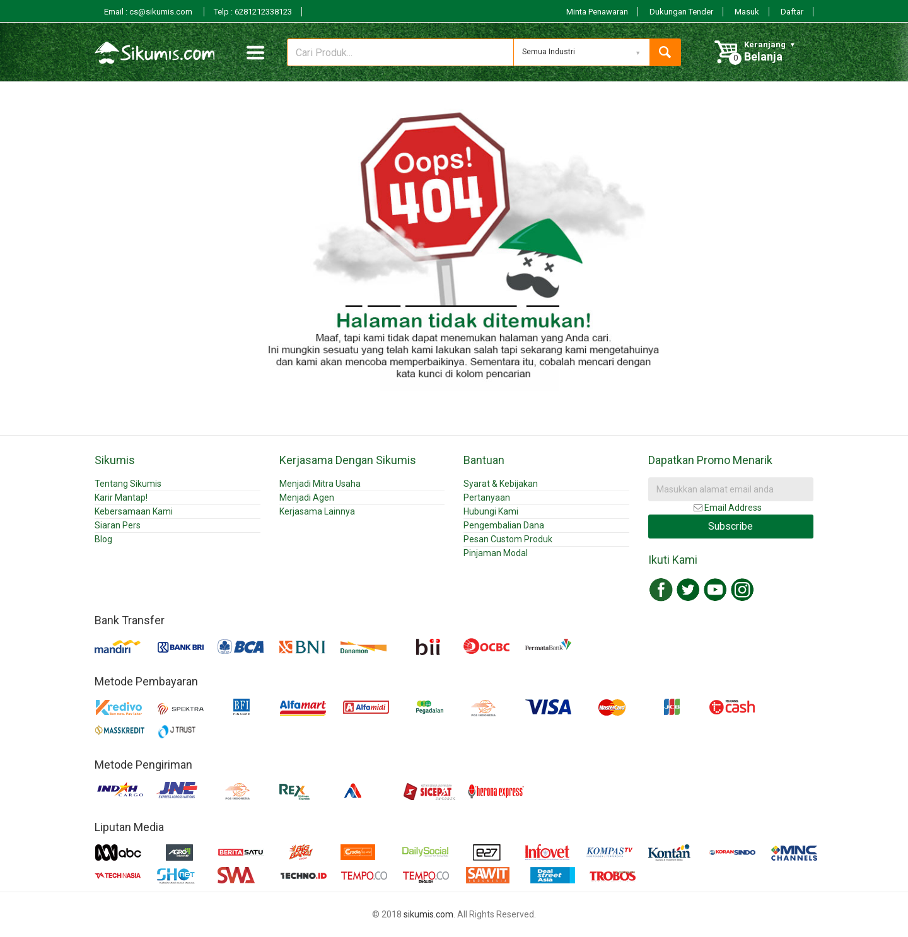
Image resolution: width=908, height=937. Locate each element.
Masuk (747, 11)
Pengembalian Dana (503, 525)
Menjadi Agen (306, 497)
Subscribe (730, 526)
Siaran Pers (118, 525)
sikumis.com (428, 914)
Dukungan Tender (681, 11)
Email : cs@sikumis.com (149, 11)
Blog (103, 539)
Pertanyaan (486, 497)
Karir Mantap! (121, 497)
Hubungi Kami (490, 511)
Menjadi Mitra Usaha (320, 484)
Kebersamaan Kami (134, 511)
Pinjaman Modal (495, 553)
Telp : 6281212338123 (253, 11)
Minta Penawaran (597, 11)
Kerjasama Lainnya (317, 511)
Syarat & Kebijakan (500, 484)
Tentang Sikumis (128, 484)
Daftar (792, 11)
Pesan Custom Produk (507, 539)
